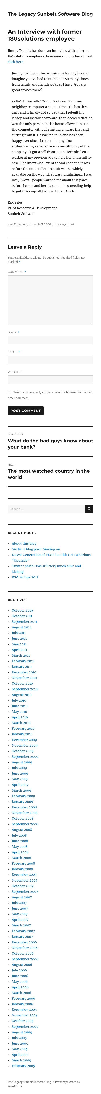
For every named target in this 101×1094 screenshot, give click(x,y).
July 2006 (19, 970)
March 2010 (21, 723)
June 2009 (20, 773)
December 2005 (24, 1010)
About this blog (24, 543)
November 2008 (24, 813)
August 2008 (22, 830)
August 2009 (22, 762)
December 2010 (24, 672)
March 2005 (21, 1060)
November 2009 (25, 745)
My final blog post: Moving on (36, 549)
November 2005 (24, 1015)
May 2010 (19, 712)
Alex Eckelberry (18, 224)
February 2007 (23, 931)
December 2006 (24, 942)
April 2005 (20, 1055)
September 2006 (25, 959)
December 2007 (24, 875)
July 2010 (19, 700)
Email (14, 352)
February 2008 (23, 863)
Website (15, 371)
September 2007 (25, 892)
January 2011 (22, 667)
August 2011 (21, 627)
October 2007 (22, 886)
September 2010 (25, 689)
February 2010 (23, 728)
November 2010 (24, 678)
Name (14, 332)
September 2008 (25, 824)
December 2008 (24, 807)
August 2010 (21, 695)
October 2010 (22, 683)
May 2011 (19, 644)
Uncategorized (64, 224)
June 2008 (20, 841)
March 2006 (21, 993)
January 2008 (22, 869)
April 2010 (20, 717)
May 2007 (19, 914)
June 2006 (20, 976)
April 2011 (19, 650)
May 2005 (20, 1049)
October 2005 (22, 1021)
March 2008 (21, 858)
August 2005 (22, 1032)
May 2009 (20, 779)
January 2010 (22, 734)
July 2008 (19, 835)
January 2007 (22, 937)
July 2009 (19, 768)
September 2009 (25, 757)
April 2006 (20, 987)
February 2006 (23, 998)
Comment (17, 272)
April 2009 (20, 785)
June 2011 (19, 638)
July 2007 (19, 903)
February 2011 (23, 661)
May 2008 (20, 847)
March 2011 (21, 655)
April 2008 (20, 852)
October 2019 (22, 610)
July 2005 (19, 1038)
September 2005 (25, 1027)
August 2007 (22, 897)
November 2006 (25, 948)
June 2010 (19, 706)
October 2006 (23, 953)
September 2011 (24, 622)
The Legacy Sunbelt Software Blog (50, 14)
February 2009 (23, 796)
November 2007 (24, 880)
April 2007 (20, 920)
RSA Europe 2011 (25, 577)
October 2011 (22, 616)
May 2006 (20, 982)
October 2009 (23, 751)
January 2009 (22, 802)
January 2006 (22, 1004)
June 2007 (20, 908)
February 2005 (23, 1066)
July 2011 (19, 633)
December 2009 (24, 740)
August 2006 (22, 965)
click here (15, 62)
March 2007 (21, 925)
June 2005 (20, 1043)
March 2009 (21, 790)
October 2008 (22, 818)
